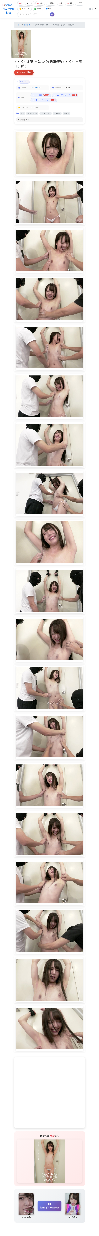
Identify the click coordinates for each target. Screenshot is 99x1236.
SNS (48, 9)
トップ (18, 25)
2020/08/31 (36, 88)
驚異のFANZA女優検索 (8, 9)
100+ (40, 3)
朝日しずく (28, 25)
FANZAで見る (24, 72)
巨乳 (79, 3)
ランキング (24, 9)
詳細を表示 (24, 120)
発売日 (37, 9)
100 (69, 3)
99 (30, 3)
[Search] (34, 14)
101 (51, 3)
